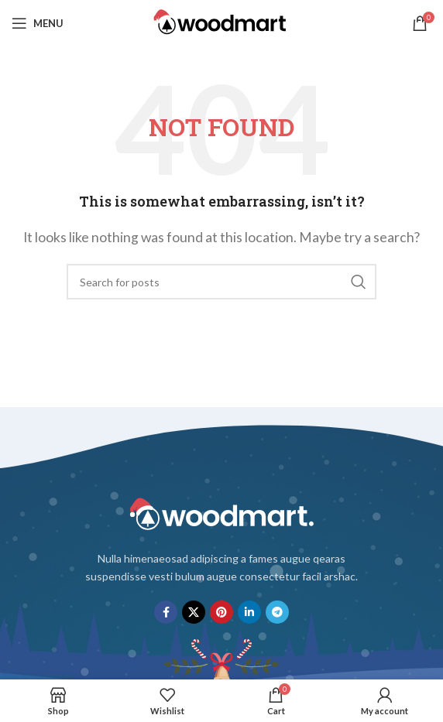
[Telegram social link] (277, 612)
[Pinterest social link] (221, 612)
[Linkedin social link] (249, 612)
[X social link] (193, 612)
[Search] (221, 281)
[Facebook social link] (165, 612)
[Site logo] (222, 21)
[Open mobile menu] (37, 23)
